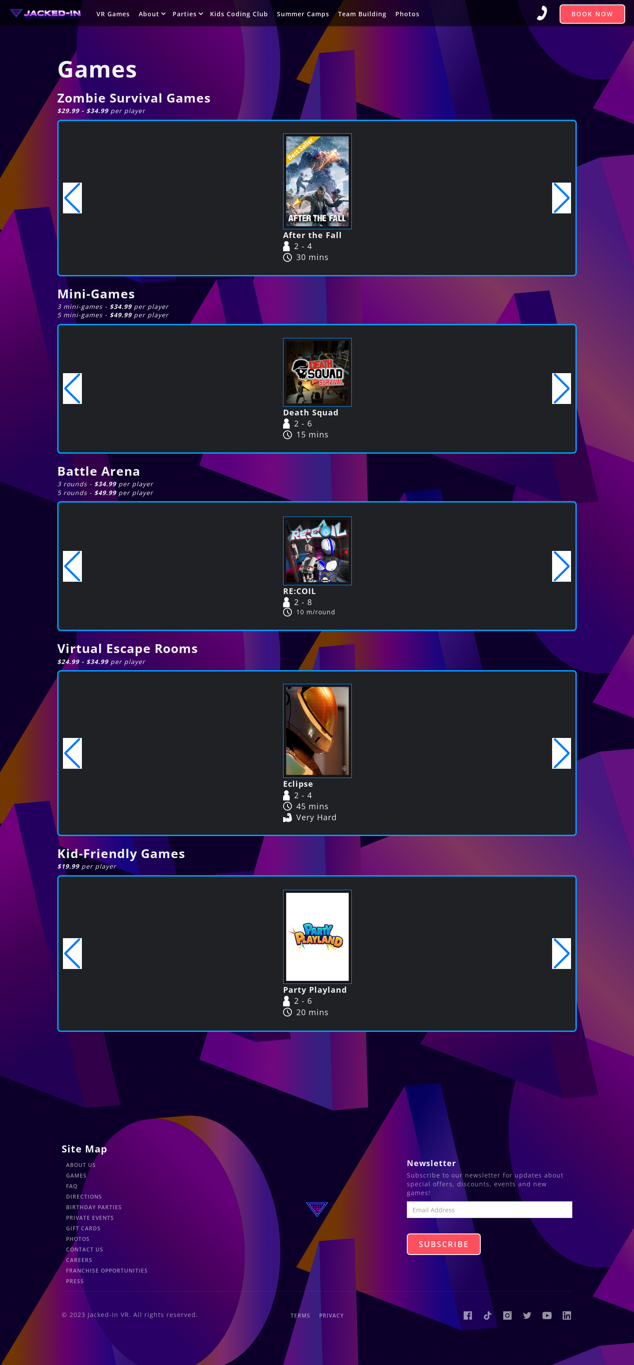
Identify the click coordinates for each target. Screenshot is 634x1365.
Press (75, 1281)
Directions (84, 1196)
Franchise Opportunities (107, 1270)
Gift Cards (83, 1228)
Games (76, 1175)
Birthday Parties (94, 1207)
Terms (300, 1315)
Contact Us (84, 1249)
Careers (79, 1260)
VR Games (113, 14)
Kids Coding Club (239, 14)
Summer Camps (303, 14)
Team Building (362, 14)
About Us (81, 1165)
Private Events (90, 1218)
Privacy (331, 1315)
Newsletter (431, 1163)
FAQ (71, 1186)
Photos (407, 14)
